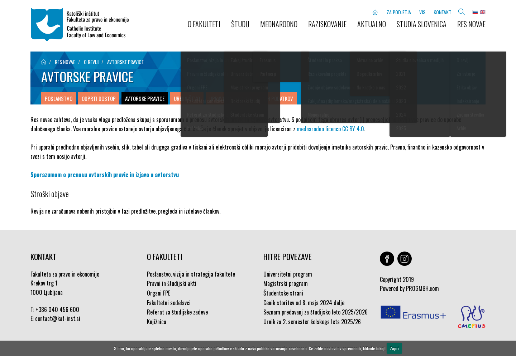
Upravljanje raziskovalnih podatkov (251, 98)
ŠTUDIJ (240, 24)
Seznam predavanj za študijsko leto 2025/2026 (315, 312)
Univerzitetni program (287, 274)
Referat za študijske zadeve (177, 312)
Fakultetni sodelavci (169, 302)
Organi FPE (158, 293)
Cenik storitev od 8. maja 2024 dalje (303, 302)
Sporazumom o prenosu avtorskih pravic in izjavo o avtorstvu (104, 174)
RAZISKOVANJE (327, 24)
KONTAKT (442, 12)
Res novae (471, 24)
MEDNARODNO (278, 24)
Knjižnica (156, 321)
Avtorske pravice (125, 61)
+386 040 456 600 (57, 309)
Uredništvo (187, 98)
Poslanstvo (58, 98)
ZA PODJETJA (399, 12)
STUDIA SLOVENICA (421, 24)
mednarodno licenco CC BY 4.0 (330, 129)
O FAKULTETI (204, 24)
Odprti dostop (99, 98)
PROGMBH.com (422, 288)
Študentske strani (283, 293)
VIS (422, 12)
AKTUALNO (371, 24)
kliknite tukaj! (374, 348)
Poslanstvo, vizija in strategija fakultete (191, 274)
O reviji (91, 61)
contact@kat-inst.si (57, 318)
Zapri (394, 348)
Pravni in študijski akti (171, 283)
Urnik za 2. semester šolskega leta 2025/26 (312, 321)
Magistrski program (285, 283)
